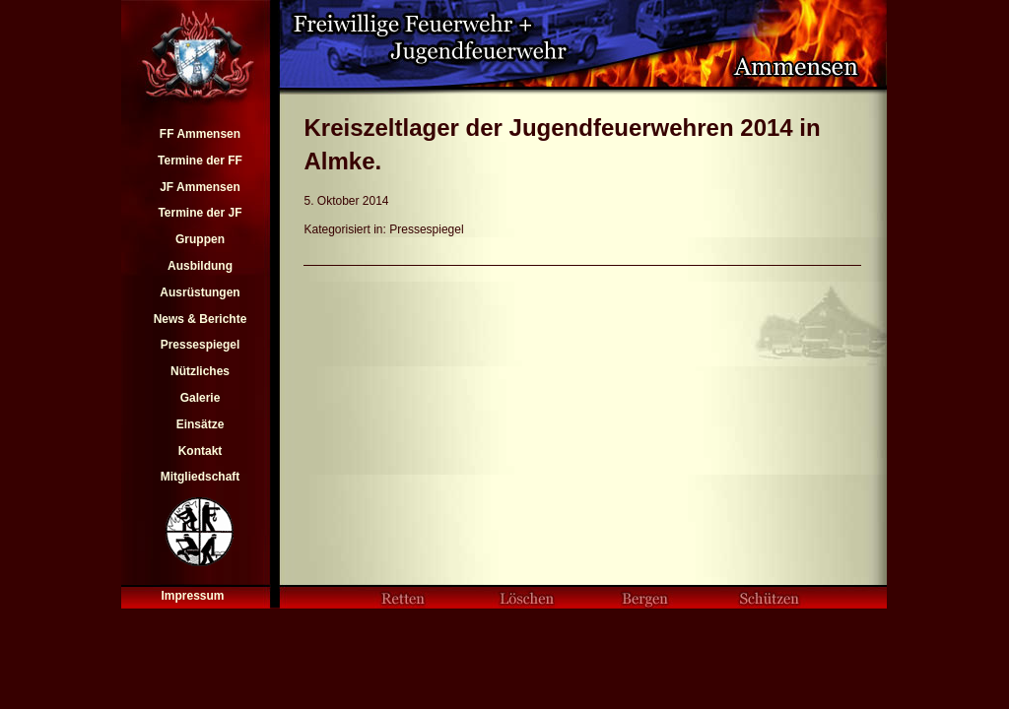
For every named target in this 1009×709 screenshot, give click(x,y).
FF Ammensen (200, 134)
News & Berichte (200, 319)
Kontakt (200, 451)
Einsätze (200, 424)
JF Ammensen (200, 187)
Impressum (192, 596)
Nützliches (200, 371)
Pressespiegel (200, 345)
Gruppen (200, 239)
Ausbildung (200, 266)
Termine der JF (199, 213)
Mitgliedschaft (200, 476)
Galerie (200, 398)
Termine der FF (200, 160)
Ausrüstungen (199, 292)
